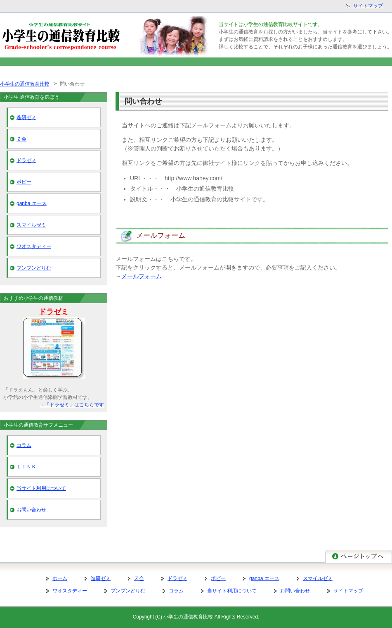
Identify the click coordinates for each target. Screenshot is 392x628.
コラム (24, 445)
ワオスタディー (34, 246)
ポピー (24, 182)
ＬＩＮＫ (26, 467)
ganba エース (32, 203)
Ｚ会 (21, 139)
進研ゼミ (26, 117)
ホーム (59, 578)
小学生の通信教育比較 (25, 84)
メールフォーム (141, 276)
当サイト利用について (41, 488)
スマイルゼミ (31, 225)
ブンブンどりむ (34, 268)
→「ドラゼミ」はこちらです (72, 405)
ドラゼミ (26, 160)
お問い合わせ (31, 510)
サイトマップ (348, 591)
